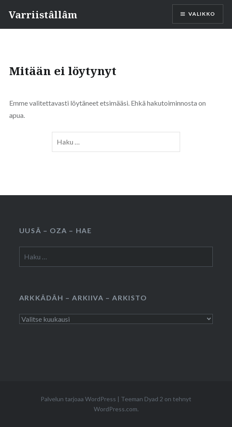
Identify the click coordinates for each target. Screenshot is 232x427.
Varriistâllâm (43, 14)
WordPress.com (115, 409)
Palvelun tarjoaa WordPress (78, 399)
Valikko (201, 13)
